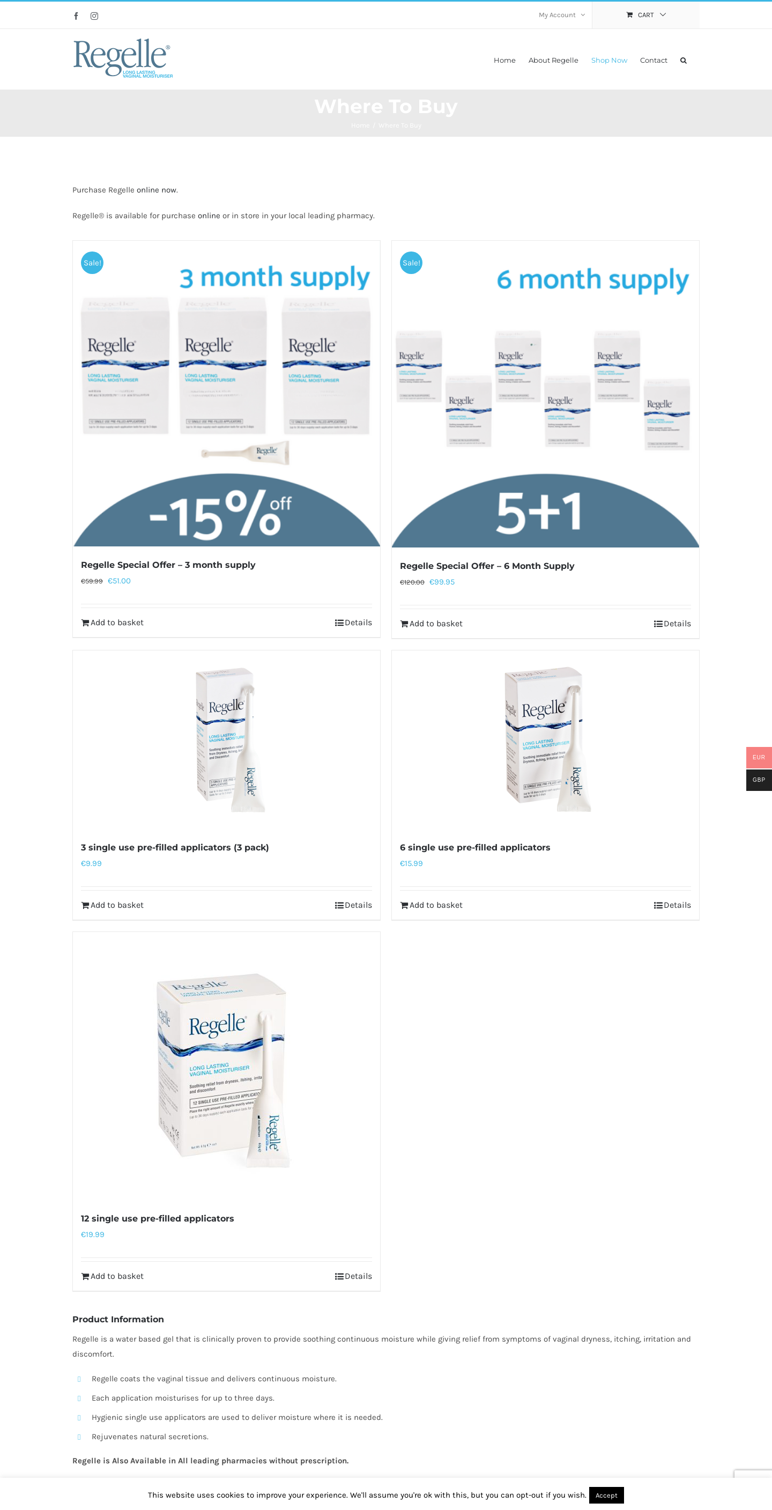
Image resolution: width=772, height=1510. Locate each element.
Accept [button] (607, 1495)
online (209, 215)
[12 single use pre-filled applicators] (226, 1066)
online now (156, 190)
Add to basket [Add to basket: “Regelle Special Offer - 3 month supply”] (117, 622)
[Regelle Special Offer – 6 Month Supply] (545, 394)
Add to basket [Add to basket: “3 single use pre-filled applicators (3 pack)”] (117, 905)
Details (358, 622)
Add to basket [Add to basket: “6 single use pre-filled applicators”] (436, 905)
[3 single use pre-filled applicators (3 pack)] (226, 739)
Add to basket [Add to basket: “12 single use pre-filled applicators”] (117, 1276)
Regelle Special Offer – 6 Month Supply (487, 566)
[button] (683, 59)
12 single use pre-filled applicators (157, 1218)
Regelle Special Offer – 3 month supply (168, 565)
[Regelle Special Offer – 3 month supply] (226, 393)
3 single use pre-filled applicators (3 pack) (175, 847)
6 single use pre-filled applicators (475, 847)
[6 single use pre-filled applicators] (545, 739)
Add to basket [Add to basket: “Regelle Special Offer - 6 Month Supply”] (436, 623)
